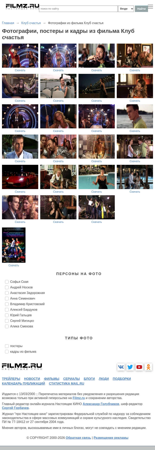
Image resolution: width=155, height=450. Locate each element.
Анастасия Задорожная (27, 293)
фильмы (51, 379)
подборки (122, 379)
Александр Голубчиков (101, 404)
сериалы (71, 379)
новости (32, 379)
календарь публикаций (23, 383)
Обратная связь (78, 437)
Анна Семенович (22, 298)
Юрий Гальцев (21, 315)
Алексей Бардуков (23, 309)
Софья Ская (19, 281)
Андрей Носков (21, 287)
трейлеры (11, 379)
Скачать (20, 70)
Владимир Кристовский (27, 304)
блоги (89, 379)
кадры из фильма (23, 351)
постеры (16, 346)
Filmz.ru (79, 398)
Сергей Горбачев (15, 408)
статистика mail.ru (66, 383)
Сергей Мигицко (22, 320)
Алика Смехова (21, 326)
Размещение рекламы (111, 437)
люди (104, 379)
